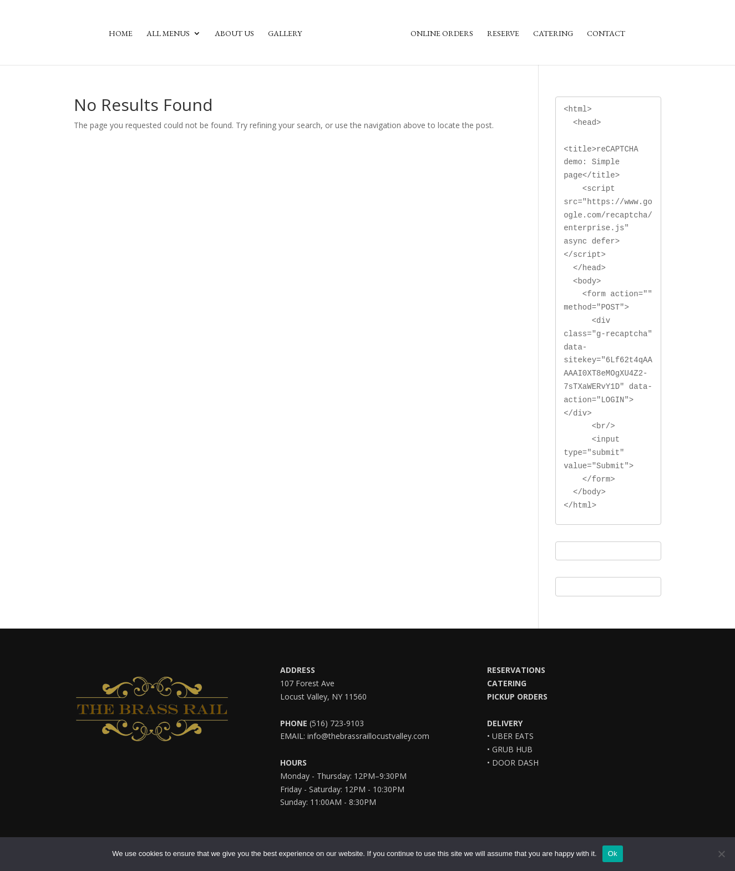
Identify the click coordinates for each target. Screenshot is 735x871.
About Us (234, 33)
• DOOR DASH (513, 762)
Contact (606, 33)
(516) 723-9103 (335, 723)
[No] (721, 853)
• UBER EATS (510, 736)
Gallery (285, 33)
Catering (553, 33)
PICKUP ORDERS (517, 696)
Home (121, 33)
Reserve (503, 33)
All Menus (168, 33)
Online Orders (441, 33)
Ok (612, 853)
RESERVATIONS (516, 670)
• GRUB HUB (510, 749)
